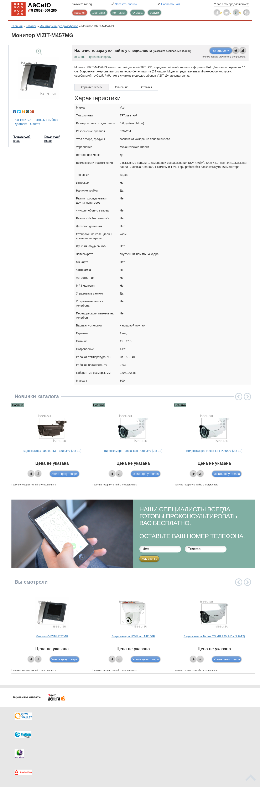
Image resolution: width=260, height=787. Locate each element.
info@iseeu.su (212, 748)
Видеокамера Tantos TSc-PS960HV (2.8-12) (52, 450)
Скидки (24, 748)
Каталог (79, 12)
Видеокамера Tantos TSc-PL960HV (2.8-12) (133, 450)
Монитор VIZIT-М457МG (52, 636)
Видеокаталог (150, 732)
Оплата (137, 12)
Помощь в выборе (45, 119)
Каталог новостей (92, 732)
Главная (16, 26)
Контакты (119, 12)
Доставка (98, 12)
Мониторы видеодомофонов (59, 26)
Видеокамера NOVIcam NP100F (133, 636)
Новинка (18, 405)
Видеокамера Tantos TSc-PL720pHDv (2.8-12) (214, 636)
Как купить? (23, 119)
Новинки (147, 740)
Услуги (154, 12)
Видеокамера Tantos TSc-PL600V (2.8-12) (214, 450)
